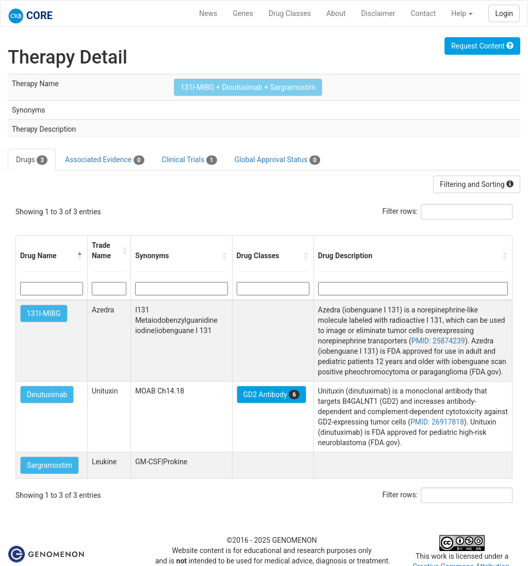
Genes (243, 13)
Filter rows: (400, 211)
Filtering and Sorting (477, 184)
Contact (423, 13)
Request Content (482, 46)
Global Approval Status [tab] (277, 160)
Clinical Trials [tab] (189, 160)
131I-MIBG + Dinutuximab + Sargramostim (248, 87)
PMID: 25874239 (438, 341)
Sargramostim (49, 465)
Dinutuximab (47, 394)
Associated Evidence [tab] (104, 160)
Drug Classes (290, 13)
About (335, 13)
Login (504, 13)
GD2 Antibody (271, 394)
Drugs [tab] (31, 160)
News (208, 13)
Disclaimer (378, 13)
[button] (80, 255)
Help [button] (462, 13)
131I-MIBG (44, 313)
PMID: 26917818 (437, 422)
